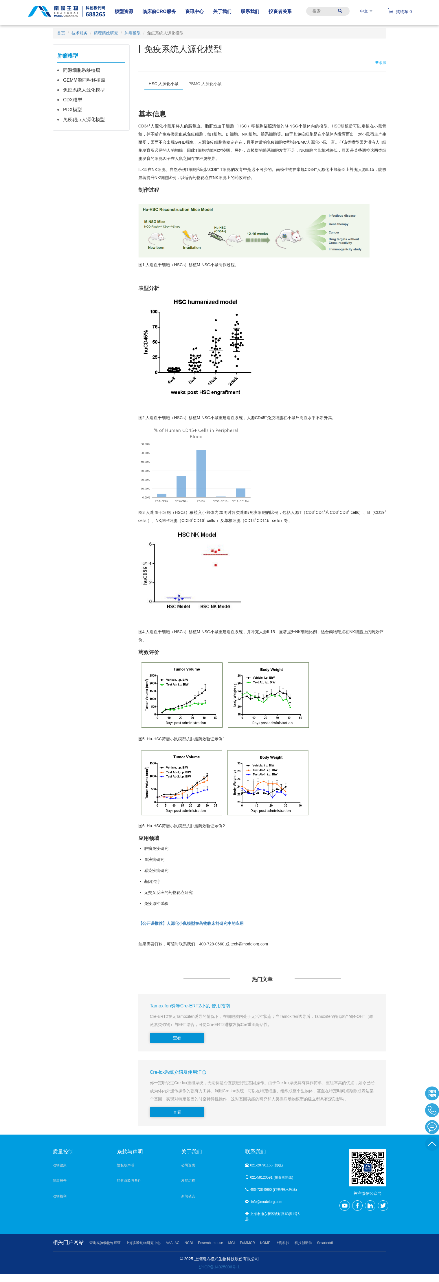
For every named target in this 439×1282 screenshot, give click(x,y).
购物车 (400, 11)
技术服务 (79, 33)
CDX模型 (72, 99)
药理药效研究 (106, 33)
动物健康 (60, 1165)
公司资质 (188, 1165)
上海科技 (282, 1243)
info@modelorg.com (263, 1202)
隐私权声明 (125, 1165)
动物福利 (60, 1196)
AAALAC (172, 1243)
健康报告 (60, 1181)
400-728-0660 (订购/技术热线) (271, 1190)
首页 (61, 33)
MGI (231, 1243)
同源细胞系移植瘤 (81, 70)
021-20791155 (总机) (264, 1165)
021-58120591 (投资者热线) (269, 1177)
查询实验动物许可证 (105, 1243)
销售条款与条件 (129, 1181)
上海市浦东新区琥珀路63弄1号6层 (272, 1216)
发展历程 (188, 1181)
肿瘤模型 (132, 33)
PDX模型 (72, 109)
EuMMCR (247, 1243)
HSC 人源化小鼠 (164, 83)
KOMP (265, 1243)
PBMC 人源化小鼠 (204, 83)
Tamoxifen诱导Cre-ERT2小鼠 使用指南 (190, 1005)
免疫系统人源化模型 (84, 89)
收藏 (380, 63)
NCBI (189, 1243)
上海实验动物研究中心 (143, 1243)
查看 (177, 1038)
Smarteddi (325, 1243)
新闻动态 (188, 1196)
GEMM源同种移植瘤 (84, 80)
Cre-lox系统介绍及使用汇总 (178, 1072)
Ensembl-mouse (210, 1243)
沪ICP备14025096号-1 (219, 1267)
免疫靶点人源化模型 (84, 119)
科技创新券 (303, 1243)
